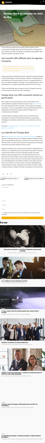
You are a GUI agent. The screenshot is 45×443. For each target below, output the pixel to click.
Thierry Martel (37, 103)
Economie (4, 340)
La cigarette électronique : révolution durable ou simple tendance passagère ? (21, 436)
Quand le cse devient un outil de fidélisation (14, 342)
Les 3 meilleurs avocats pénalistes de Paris (14, 281)
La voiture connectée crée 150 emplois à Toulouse (34, 179)
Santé (3, 309)
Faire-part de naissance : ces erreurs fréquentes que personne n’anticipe (22, 250)
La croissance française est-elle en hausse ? (9, 179)
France (3, 279)
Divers (22, 247)
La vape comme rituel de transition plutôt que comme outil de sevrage (20, 311)
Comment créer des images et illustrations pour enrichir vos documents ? (19, 404)
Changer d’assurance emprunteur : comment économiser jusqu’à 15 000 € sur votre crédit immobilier (21, 373)
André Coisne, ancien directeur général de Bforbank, (20, 136)
